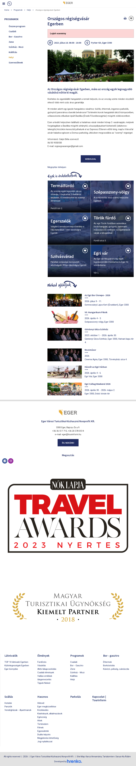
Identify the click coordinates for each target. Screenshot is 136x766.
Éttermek (107, 662)
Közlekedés (42, 710)
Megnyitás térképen (57, 167)
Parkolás (75, 696)
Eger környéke (11, 669)
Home (6, 10)
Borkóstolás (109, 665)
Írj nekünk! (68, 442)
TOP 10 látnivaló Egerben (16, 662)
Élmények (43, 655)
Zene (11, 41)
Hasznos (42, 696)
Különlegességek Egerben (17, 665)
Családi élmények (45, 672)
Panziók (8, 706)
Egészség (42, 717)
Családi (12, 31)
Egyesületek (43, 731)
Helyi (29, 10)
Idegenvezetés (44, 679)
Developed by (68, 761)
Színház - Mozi (16, 46)
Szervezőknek (16, 62)
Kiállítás (13, 52)
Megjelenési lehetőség (48, 738)
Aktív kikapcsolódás (46, 669)
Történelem (42, 724)
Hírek (39, 720)
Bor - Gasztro (15, 36)
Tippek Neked (43, 683)
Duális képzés (43, 734)
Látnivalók (11, 655)
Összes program (17, 26)
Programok (18, 10)
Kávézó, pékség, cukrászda (116, 669)
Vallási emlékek (44, 676)
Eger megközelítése (46, 706)
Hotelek (8, 703)
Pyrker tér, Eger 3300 (101, 42)
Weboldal (90, 158)
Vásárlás (41, 665)
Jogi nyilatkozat (44, 741)
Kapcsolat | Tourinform (99, 698)
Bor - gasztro (111, 655)
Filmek (40, 727)
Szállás (9, 696)
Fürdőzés (41, 662)
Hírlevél (40, 703)
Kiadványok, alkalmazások (49, 713)
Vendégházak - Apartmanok (18, 710)
